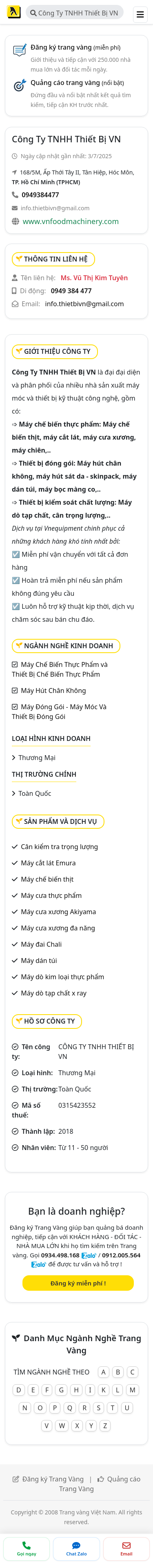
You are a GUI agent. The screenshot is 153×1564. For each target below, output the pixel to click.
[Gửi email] (126, 1549)
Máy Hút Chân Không (53, 690)
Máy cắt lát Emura (48, 862)
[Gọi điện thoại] (26, 1549)
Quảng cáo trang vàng (77, 82)
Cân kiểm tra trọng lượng (59, 846)
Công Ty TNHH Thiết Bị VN (74, 13)
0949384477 (40, 194)
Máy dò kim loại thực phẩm (62, 976)
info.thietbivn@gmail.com (55, 208)
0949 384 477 (71, 290)
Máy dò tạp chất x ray (53, 993)
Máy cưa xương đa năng (58, 928)
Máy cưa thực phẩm (51, 895)
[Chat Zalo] (76, 1549)
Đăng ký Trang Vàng (53, 1479)
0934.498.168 (60, 1255)
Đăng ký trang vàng (75, 47)
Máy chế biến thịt (47, 879)
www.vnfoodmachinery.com (71, 221)
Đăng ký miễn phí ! (78, 1283)
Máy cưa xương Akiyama (58, 911)
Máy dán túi (39, 960)
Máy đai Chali (41, 944)
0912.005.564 (121, 1255)
